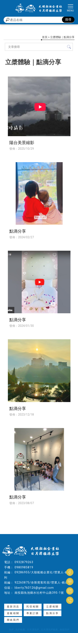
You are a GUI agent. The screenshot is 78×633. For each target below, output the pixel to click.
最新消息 (13, 606)
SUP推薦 (20, 629)
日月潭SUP (33, 629)
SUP (11, 629)
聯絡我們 (13, 619)
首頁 (44, 37)
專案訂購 (32, 613)
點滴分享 (52, 613)
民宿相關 (32, 606)
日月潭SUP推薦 (49, 629)
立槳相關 (52, 606)
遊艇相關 (13, 613)
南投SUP (64, 629)
